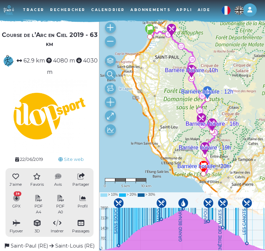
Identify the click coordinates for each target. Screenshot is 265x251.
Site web (71, 159)
